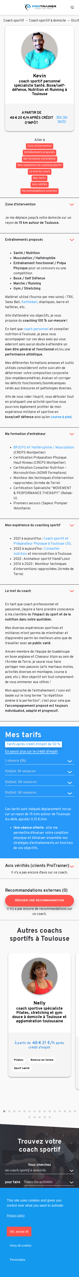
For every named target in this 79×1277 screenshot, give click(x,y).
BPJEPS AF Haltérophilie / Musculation (43, 448)
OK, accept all (19, 1231)
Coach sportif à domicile (47, 21)
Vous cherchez (39, 1165)
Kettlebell (29, 302)
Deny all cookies (20, 1245)
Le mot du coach (18, 591)
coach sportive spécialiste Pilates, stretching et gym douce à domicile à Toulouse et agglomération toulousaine (39, 1012)
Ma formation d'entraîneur (25, 434)
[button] (4, 1111)
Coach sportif (13, 21)
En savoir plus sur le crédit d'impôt (31, 752)
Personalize (17, 1259)
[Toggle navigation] (7, 7)
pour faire (12, 1182)
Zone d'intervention (20, 204)
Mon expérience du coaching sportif (32, 525)
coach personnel (36, 329)
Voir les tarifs (61, 119)
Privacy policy (16, 1215)
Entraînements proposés (24, 240)
